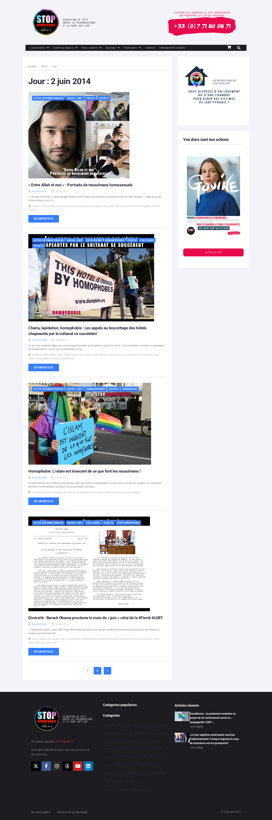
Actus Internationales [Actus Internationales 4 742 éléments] (142, 725)
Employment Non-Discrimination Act (135, 645)
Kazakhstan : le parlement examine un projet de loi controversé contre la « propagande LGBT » (213, 718)
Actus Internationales (48, 98)
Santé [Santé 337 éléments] (121, 772)
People (90, 98)
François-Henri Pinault (81, 355)
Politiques (147, 240)
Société (103, 98)
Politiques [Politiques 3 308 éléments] (141, 764)
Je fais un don (213, 253)
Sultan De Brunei (51, 359)
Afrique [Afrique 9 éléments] (107, 734)
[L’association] (41, 48)
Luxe (156, 355)
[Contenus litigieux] (69, 48)
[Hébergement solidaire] (187, 48)
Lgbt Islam (120, 206)
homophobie (82, 492)
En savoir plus (43, 218)
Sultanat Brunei (67, 359)
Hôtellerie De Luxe (118, 355)
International (134, 355)
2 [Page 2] (97, 676)
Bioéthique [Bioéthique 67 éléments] (157, 734)
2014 (44, 67)
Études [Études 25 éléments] (147, 790)
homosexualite (96, 492)
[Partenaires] (143, 48)
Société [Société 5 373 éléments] (136, 772)
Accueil (32, 67)
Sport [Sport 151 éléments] (150, 773)
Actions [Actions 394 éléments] (110, 725)
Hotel (95, 355)
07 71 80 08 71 (64, 741)
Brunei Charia (56, 355)
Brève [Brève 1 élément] (105, 741)
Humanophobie (114, 240)
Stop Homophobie (128, 523)
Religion (156, 206)
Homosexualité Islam (51, 206)
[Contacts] (162, 48)
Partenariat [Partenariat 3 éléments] (108, 765)
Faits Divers (94, 240)
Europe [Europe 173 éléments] (154, 741)
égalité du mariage (108, 645)
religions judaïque (131, 492)
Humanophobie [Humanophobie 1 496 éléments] (130, 756)
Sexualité (32, 210)
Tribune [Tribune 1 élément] (144, 782)
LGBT (111, 206)
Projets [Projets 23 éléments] (157, 765)
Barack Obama (39, 645)
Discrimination (73, 645)
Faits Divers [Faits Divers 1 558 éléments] (133, 748)
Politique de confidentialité (77, 812)
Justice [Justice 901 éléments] (155, 756)
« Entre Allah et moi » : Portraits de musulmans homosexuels (81, 185)
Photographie (144, 206)
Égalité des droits (90, 645)
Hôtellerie (103, 355)
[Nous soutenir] (98, 48)
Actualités (37, 355)
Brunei (46, 355)
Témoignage (129, 389)
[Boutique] (121, 48)
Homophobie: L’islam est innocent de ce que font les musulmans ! (85, 471)
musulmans (131, 206)
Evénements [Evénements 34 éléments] (111, 749)
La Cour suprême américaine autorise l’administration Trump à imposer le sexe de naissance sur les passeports (214, 739)
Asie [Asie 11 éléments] (114, 734)
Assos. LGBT (75, 98)
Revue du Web (39, 191)
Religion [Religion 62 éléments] (109, 773)
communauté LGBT (56, 645)
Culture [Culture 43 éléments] (142, 741)
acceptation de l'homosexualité (47, 492)
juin (55, 67)
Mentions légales (42, 812)
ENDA (157, 645)
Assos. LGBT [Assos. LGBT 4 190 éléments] (133, 733)
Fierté (31, 648)
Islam (105, 206)
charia (66, 355)
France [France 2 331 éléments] (154, 748)
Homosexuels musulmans (89, 206)
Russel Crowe (35, 359)
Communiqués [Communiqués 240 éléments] (122, 740)
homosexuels (69, 206)
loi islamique (147, 355)
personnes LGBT (49, 648)
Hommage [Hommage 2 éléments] (108, 757)
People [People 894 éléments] (121, 764)
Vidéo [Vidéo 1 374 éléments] (136, 790)
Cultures (36, 206)
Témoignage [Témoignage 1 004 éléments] (116, 790)
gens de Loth (69, 492)
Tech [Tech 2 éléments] (137, 782)
